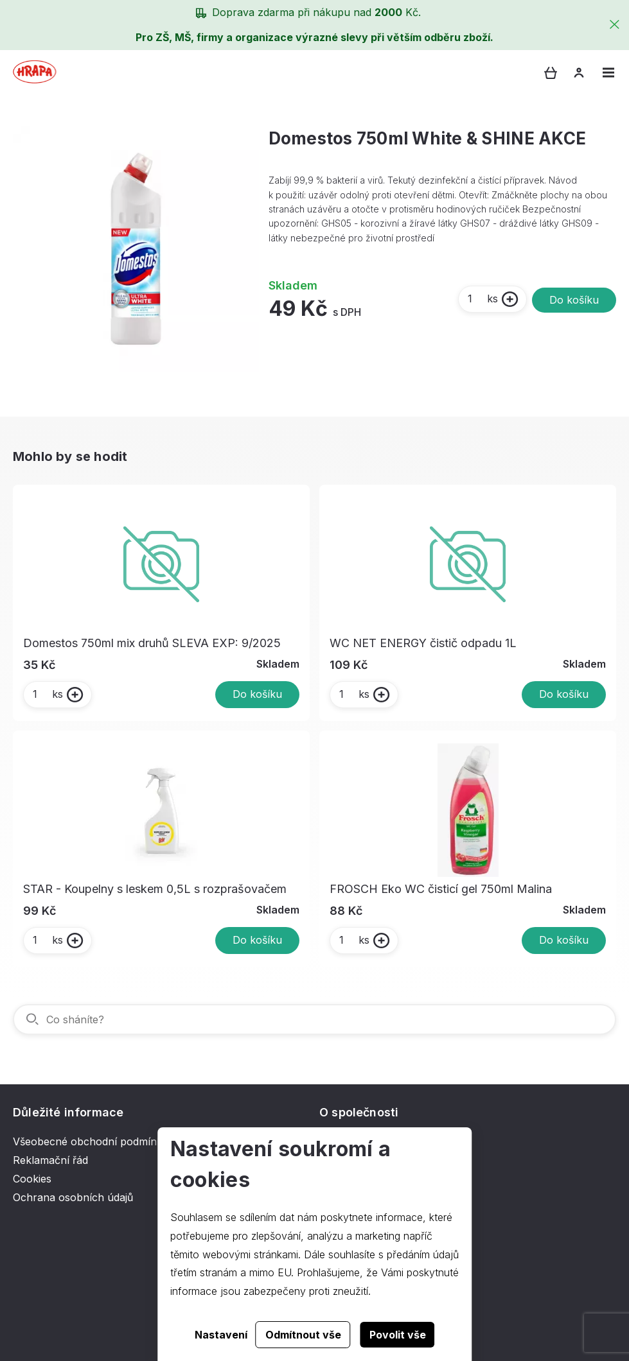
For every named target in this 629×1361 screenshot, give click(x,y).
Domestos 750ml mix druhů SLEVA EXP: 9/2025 (152, 643)
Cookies (32, 1178)
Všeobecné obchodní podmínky (90, 1141)
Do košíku (574, 299)
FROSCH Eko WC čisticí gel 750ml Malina (441, 889)
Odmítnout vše (303, 1334)
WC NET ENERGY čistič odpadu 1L (423, 643)
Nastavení (221, 1334)
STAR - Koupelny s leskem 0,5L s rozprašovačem (155, 889)
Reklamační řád (50, 1160)
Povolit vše (397, 1334)
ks (482, 298)
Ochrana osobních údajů (73, 1197)
